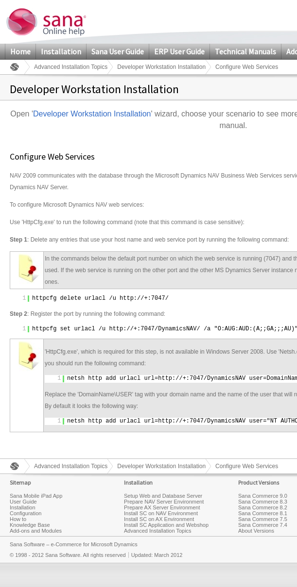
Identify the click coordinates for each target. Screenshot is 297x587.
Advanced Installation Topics (70, 67)
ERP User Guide (179, 51)
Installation (61, 51)
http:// (132, 298)
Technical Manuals (245, 51)
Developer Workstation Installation (161, 67)
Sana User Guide (117, 51)
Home (20, 51)
